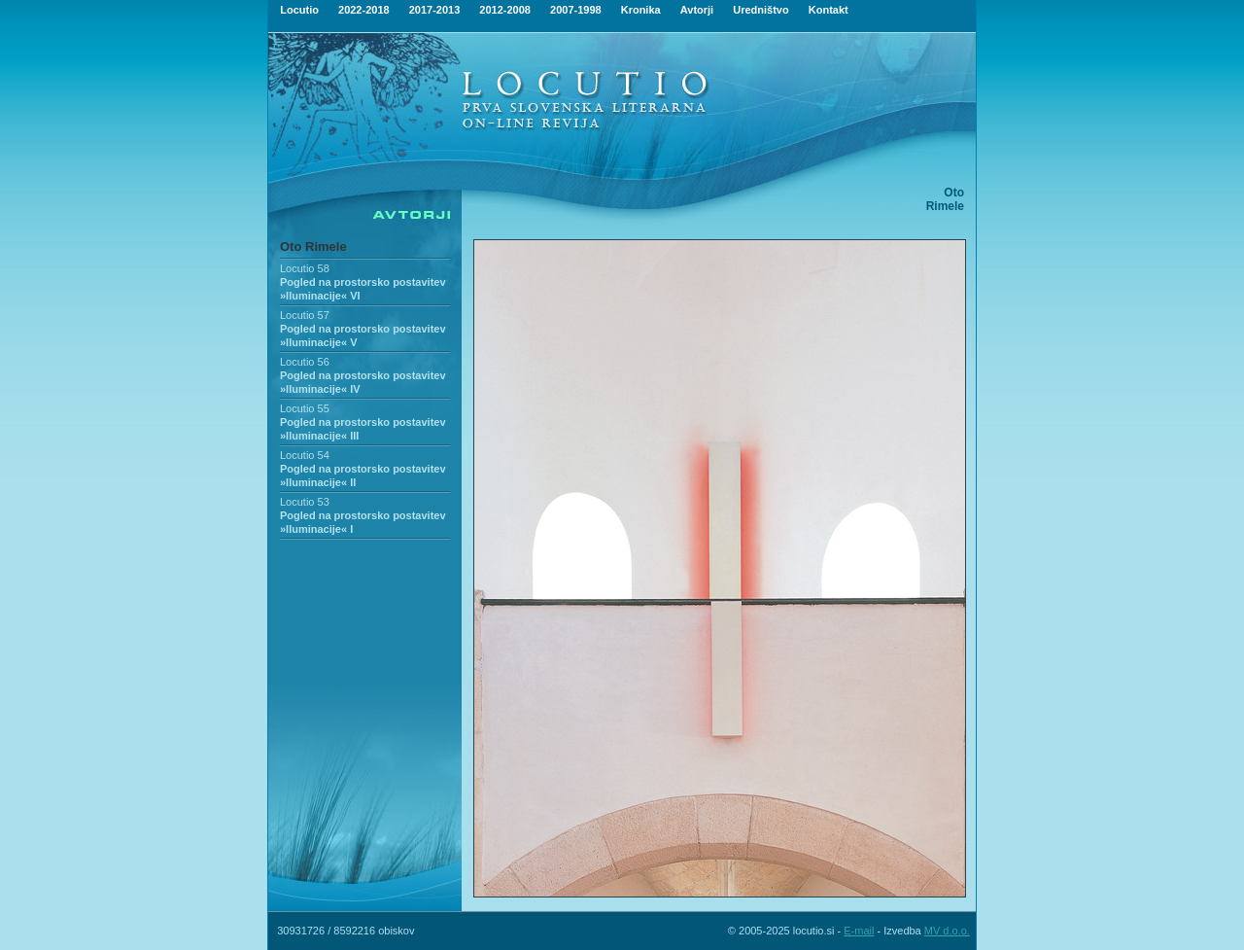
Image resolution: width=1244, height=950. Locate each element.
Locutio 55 (304, 408)
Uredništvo (760, 10)
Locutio (299, 10)
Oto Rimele (313, 246)
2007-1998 (576, 10)
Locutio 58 (304, 268)
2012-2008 (505, 10)
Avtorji (696, 10)
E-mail (859, 930)
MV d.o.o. (947, 930)
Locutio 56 (304, 362)
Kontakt (828, 10)
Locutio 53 (304, 502)
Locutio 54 (304, 455)
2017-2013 (435, 10)
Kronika (641, 10)
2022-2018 (364, 10)
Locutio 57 (304, 315)
